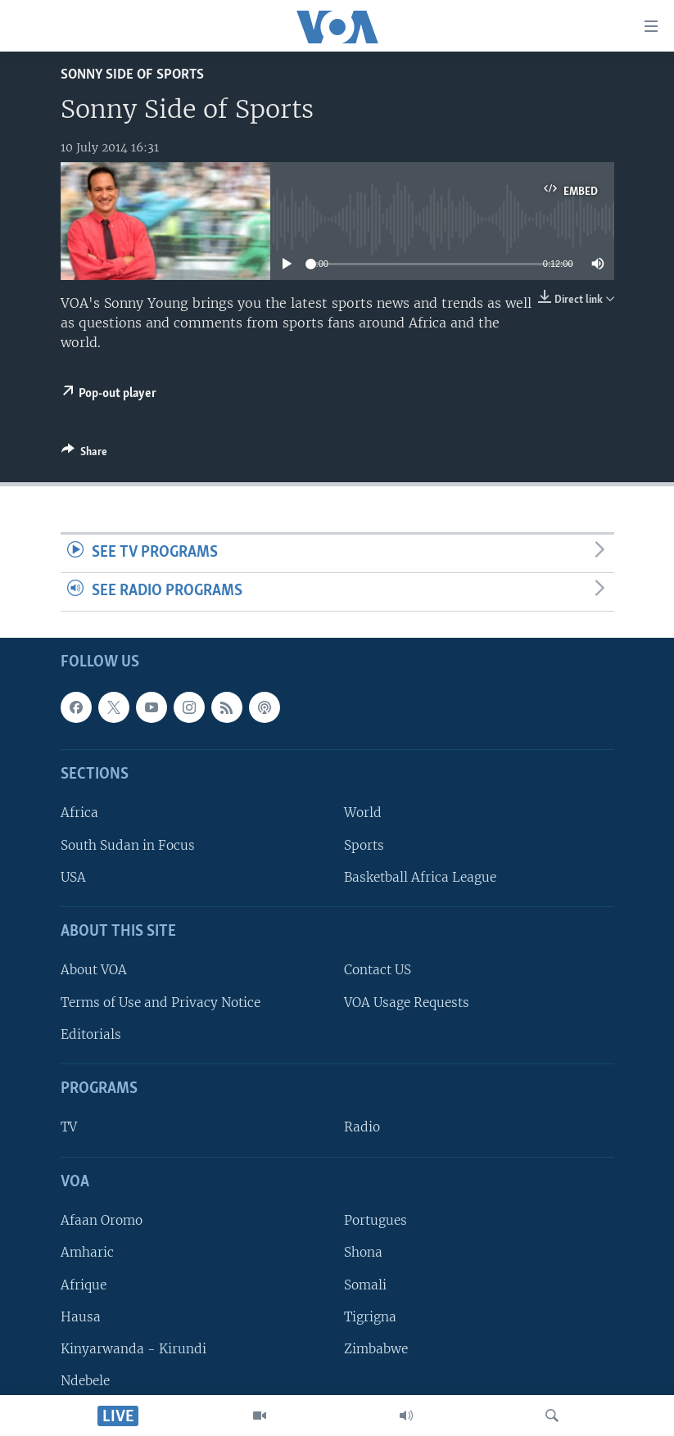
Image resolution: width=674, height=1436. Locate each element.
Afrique (83, 1284)
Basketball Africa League (420, 876)
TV (69, 1127)
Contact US (377, 970)
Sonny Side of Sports (132, 75)
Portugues (375, 1220)
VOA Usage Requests (406, 1001)
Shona (363, 1252)
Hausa (81, 1316)
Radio (362, 1127)
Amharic (87, 1252)
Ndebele (85, 1381)
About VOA (94, 970)
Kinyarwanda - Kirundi (133, 1349)
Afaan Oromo (101, 1220)
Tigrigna (370, 1316)
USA (73, 876)
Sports (364, 844)
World (363, 812)
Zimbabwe (376, 1349)
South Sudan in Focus (128, 844)
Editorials (91, 1033)
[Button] (84, 454)
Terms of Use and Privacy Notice (160, 1001)
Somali (365, 1284)
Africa (79, 812)
